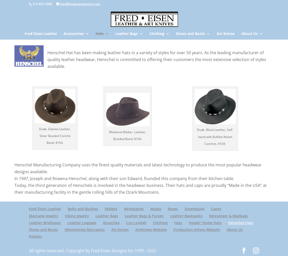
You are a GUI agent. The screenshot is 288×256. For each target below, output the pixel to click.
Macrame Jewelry (43, 215)
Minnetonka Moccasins (85, 229)
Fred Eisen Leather (41, 34)
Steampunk (194, 208)
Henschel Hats (240, 222)
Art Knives (226, 34)
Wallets (111, 208)
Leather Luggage (81, 222)
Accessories (74, 34)
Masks (155, 208)
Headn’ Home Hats (205, 222)
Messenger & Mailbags (228, 215)
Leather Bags (126, 34)
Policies (35, 236)
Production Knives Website (196, 229)
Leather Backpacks (186, 215)
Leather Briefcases (45, 222)
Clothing (157, 34)
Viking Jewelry (77, 215)
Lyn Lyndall (136, 222)
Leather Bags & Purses (144, 215)
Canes (216, 208)
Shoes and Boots (190, 34)
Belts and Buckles (83, 208)
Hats (100, 34)
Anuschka (111, 222)
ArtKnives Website (151, 229)
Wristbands (134, 208)
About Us (249, 34)
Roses (173, 208)
